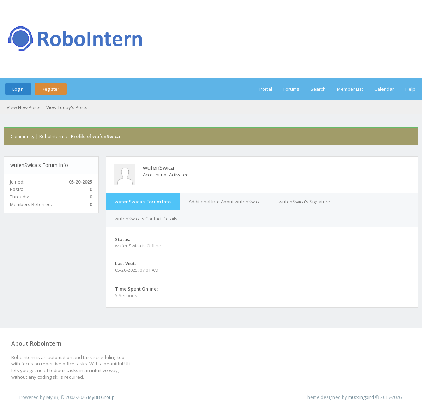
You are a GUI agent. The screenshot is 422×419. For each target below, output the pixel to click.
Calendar (384, 89)
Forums (291, 89)
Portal (265, 89)
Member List (350, 89)
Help (410, 89)
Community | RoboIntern (37, 136)
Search (318, 89)
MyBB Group (101, 397)
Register (50, 89)
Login (18, 89)
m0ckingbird (361, 397)
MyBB (52, 397)
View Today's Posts (67, 107)
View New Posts (24, 107)
